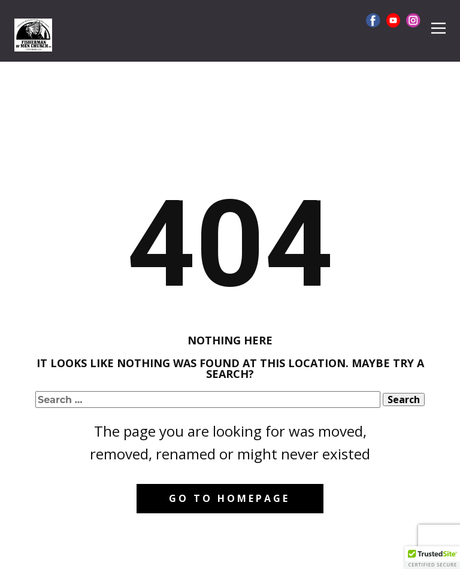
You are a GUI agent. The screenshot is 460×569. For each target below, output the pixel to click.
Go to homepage (229, 498)
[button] (432, 557)
